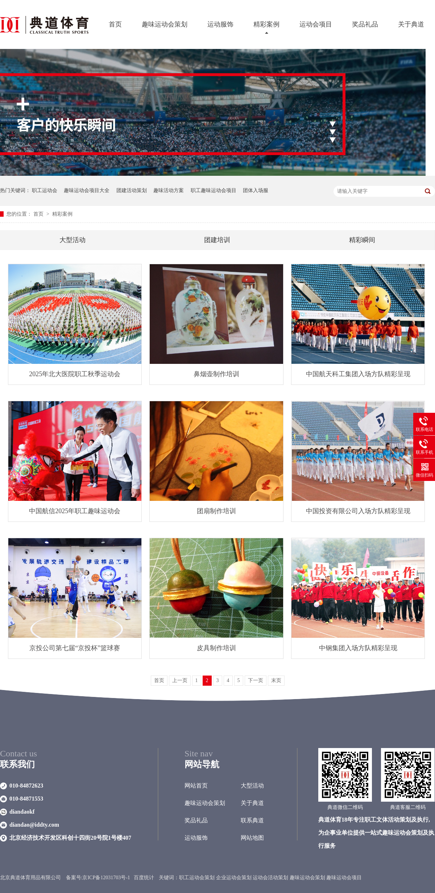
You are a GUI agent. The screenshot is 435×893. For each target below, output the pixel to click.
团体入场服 (255, 190)
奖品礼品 (365, 24)
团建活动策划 (131, 190)
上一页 (179, 680)
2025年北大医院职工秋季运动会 (74, 374)
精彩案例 (266, 24)
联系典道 (252, 820)
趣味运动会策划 (164, 24)
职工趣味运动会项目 (213, 190)
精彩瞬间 (362, 240)
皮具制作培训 (216, 648)
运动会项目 (315, 24)
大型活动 (72, 240)
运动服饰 (220, 24)
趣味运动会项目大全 (86, 190)
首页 (115, 24)
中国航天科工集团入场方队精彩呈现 (358, 374)
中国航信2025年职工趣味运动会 (74, 511)
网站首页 (196, 785)
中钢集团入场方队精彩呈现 (358, 648)
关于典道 (411, 24)
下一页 (255, 680)
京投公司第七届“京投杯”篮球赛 (74, 648)
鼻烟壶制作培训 (216, 374)
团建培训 (217, 240)
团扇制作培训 (216, 511)
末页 (276, 680)
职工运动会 (44, 190)
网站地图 (252, 838)
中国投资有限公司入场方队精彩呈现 (358, 511)
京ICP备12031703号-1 (106, 877)
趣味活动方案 (168, 190)
